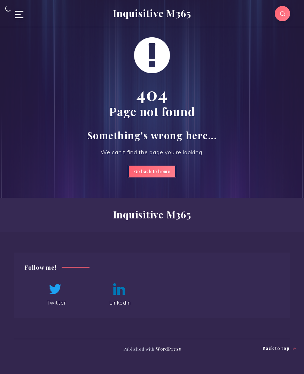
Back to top (280, 348)
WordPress (168, 349)
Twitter (55, 294)
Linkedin (119, 294)
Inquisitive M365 (152, 13)
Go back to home (152, 171)
